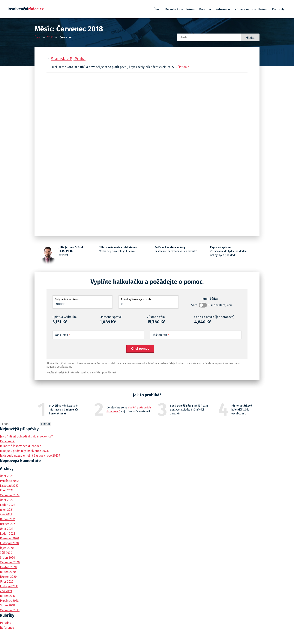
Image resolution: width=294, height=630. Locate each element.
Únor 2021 (7, 529)
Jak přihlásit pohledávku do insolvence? (27, 436)
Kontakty (278, 9)
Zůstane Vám (156, 317)
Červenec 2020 (10, 562)
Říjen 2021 (7, 509)
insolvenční (26, 9)
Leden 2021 (7, 533)
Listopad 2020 (9, 543)
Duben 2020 (8, 572)
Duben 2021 (8, 519)
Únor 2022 (7, 500)
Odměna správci (111, 317)
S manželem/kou (220, 305)
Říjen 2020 (7, 548)
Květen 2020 (8, 567)
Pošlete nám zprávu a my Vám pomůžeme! (90, 372)
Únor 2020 (7, 581)
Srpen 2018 (7, 605)
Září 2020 (6, 553)
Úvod (157, 9)
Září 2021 (6, 514)
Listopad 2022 (9, 485)
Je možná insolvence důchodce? (22, 446)
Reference (222, 9)
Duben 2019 (8, 596)
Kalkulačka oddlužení (180, 9)
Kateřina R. (7, 441)
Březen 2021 (8, 524)
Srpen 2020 (8, 557)
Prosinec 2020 (9, 538)
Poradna (205, 9)
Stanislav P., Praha (68, 58)
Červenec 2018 (10, 610)
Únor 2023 (7, 476)
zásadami (65, 366)
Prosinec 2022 (9, 481)
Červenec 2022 (10, 495)
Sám (194, 305)
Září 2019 (6, 591)
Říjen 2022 (7, 490)
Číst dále (184, 67)
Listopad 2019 (9, 586)
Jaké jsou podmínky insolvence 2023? (25, 451)
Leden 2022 (8, 505)
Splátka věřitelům (64, 317)
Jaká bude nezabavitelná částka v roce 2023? (31, 455)
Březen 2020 (8, 576)
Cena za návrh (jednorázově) (214, 317)
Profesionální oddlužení (251, 9)
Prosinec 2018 (9, 600)
